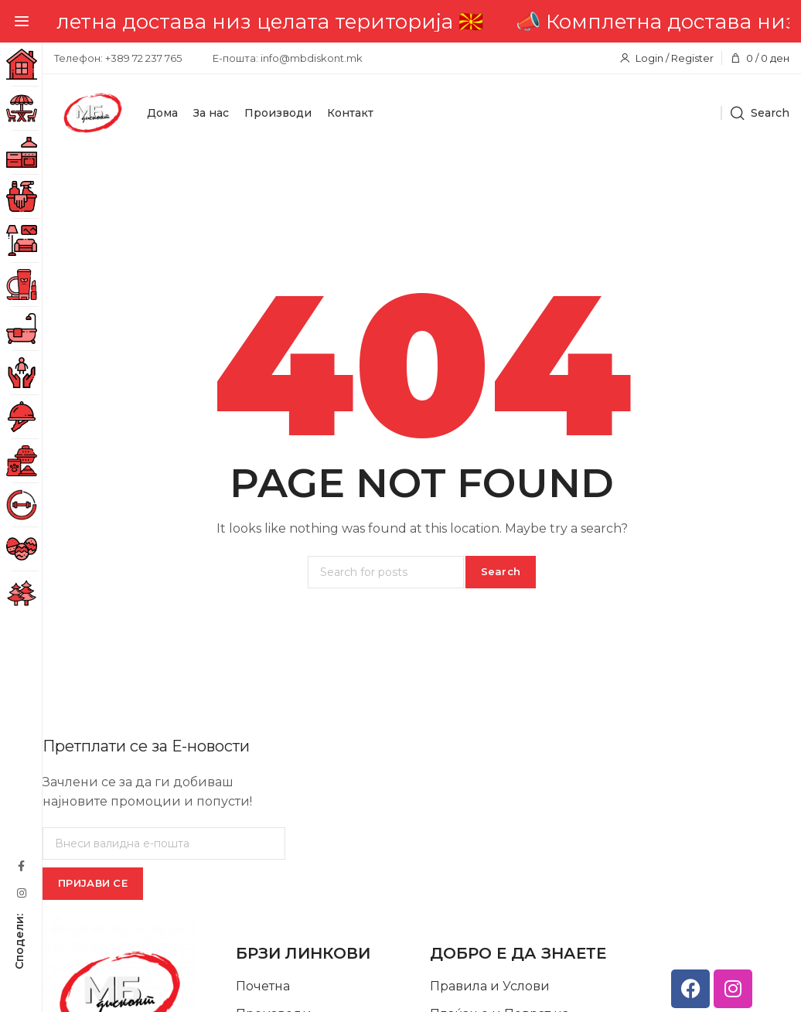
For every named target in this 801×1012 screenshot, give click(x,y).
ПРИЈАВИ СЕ (93, 883)
